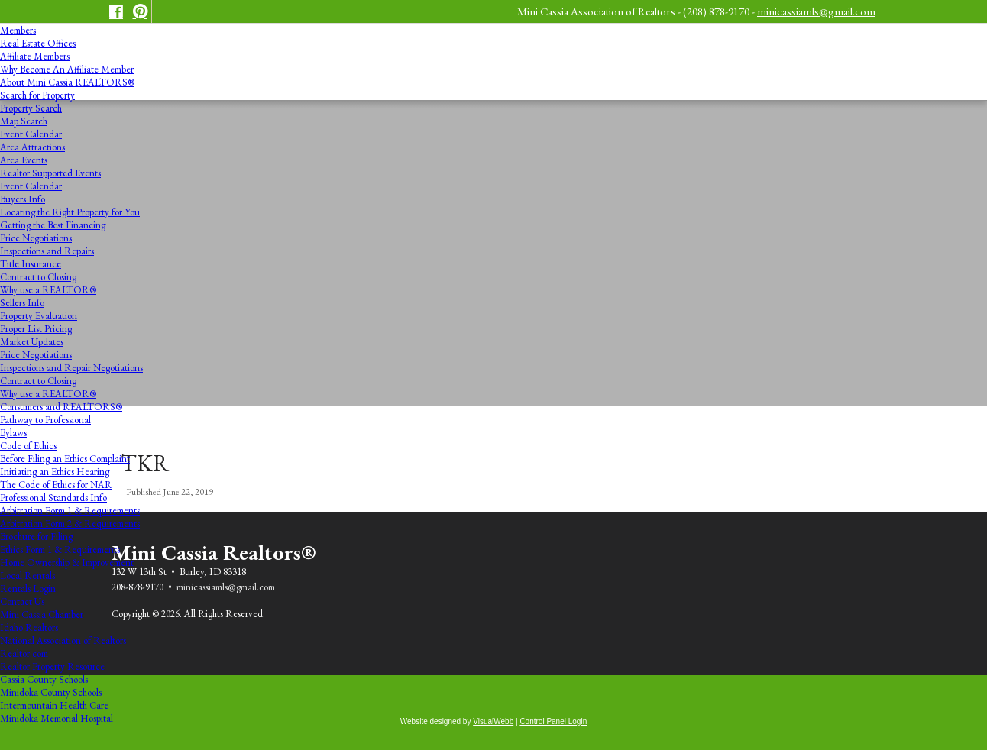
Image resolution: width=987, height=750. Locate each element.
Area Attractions (32, 147)
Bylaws (13, 432)
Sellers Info (22, 302)
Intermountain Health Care (54, 705)
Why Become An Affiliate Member (67, 69)
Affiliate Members (35, 56)
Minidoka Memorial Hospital (56, 718)
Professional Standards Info (53, 497)
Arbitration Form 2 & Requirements (70, 523)
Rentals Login (28, 588)
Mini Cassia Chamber (41, 614)
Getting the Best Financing (52, 224)
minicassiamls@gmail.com (816, 11)
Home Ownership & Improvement (67, 562)
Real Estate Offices (38, 43)
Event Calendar (31, 134)
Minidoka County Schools (51, 692)
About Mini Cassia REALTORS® (67, 82)
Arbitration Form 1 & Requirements (70, 510)
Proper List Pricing (36, 328)
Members (18, 30)
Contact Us (22, 601)
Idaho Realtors (29, 627)
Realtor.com (24, 653)
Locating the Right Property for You (70, 211)
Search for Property (37, 95)
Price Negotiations (36, 237)
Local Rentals (27, 575)
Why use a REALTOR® (48, 289)
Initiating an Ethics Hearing (54, 471)
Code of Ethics (28, 445)
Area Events (23, 160)
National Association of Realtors (63, 640)
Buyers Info (22, 198)
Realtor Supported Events (50, 172)
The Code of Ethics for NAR (56, 484)
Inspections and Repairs (47, 250)
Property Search (31, 108)
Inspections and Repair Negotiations (71, 367)
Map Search (23, 121)
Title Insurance (30, 263)
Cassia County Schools (44, 679)
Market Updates (31, 341)
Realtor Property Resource (52, 666)
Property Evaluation (38, 315)
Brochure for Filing (36, 536)
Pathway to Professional (45, 419)
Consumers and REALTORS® (61, 406)
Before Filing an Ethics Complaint (65, 458)
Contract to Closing (38, 276)
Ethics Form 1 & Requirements (60, 549)
